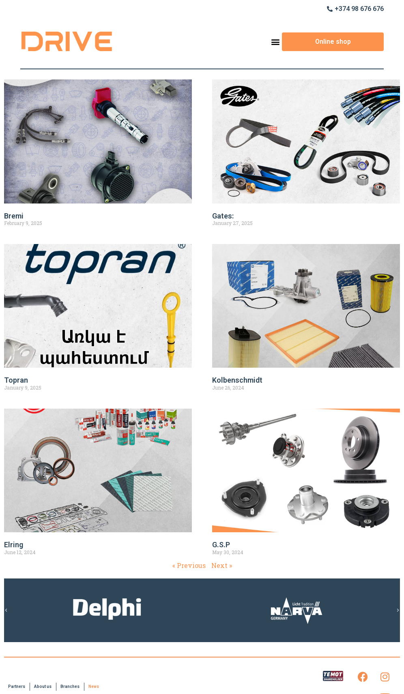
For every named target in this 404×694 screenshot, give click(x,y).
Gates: (223, 216)
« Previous (189, 565)
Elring (13, 544)
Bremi (14, 216)
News (93, 686)
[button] (275, 41)
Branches (70, 686)
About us (43, 686)
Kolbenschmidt (237, 380)
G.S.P (221, 544)
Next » (221, 565)
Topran (16, 380)
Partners (16, 686)
